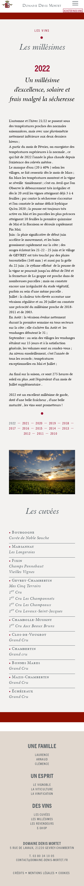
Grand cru (18, 654)
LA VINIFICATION (42, 793)
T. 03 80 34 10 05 (41, 856)
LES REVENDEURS (42, 823)
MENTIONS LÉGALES (41, 873)
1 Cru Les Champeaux (30, 604)
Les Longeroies (22, 552)
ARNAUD (42, 759)
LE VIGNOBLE (42, 784)
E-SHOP (42, 828)
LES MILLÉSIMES (42, 819)
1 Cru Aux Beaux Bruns (31, 625)
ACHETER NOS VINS (73, 10)
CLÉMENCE (42, 764)
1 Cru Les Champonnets (31, 598)
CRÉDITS (18, 873)
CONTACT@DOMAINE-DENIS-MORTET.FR (42, 860)
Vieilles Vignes (21, 571)
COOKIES (64, 873)
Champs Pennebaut (26, 566)
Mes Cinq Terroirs (25, 586)
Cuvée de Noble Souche (29, 537)
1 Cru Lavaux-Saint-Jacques (35, 610)
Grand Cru (18, 640)
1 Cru (15, 592)
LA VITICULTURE (42, 789)
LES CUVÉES (42, 814)
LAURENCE (42, 755)
